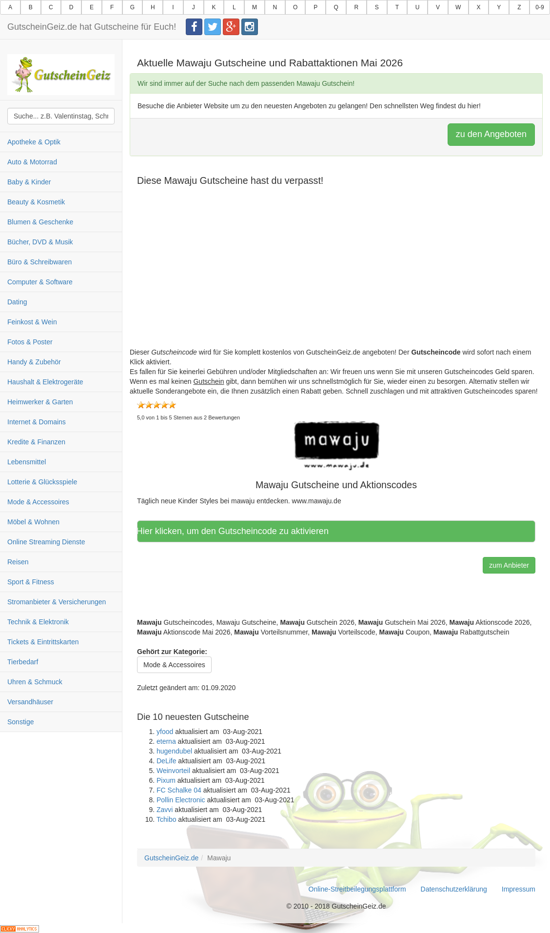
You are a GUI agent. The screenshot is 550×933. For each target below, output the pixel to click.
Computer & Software (40, 282)
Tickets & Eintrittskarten (43, 642)
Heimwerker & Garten (40, 402)
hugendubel (174, 751)
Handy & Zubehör (34, 362)
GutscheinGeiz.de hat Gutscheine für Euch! (91, 27)
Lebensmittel (26, 462)
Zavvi (165, 810)
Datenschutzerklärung (454, 889)
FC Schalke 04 (179, 790)
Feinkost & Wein (32, 322)
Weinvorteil (173, 770)
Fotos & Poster (30, 342)
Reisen (18, 562)
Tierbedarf (22, 662)
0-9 (539, 7)
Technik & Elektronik (38, 622)
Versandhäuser (30, 702)
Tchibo (166, 819)
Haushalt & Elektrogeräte (45, 382)
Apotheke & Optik (33, 142)
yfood (165, 731)
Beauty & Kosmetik (36, 202)
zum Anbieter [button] (509, 565)
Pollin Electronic (181, 800)
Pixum (166, 780)
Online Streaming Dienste (46, 542)
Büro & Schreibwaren (39, 262)
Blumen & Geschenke (40, 222)
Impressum (518, 889)
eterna (166, 741)
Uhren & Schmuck (34, 682)
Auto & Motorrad (32, 162)
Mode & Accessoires (38, 502)
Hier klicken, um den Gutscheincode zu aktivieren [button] (240, 531)
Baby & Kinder (29, 182)
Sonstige (20, 722)
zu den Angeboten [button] (491, 134)
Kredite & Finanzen (36, 442)
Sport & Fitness (30, 582)
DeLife (166, 761)
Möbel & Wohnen (33, 522)
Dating (17, 302)
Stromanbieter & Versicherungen (56, 602)
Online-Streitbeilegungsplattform (357, 889)
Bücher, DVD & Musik (40, 242)
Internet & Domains (36, 422)
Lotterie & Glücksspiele (42, 482)
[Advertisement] (336, 279)
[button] (336, 445)
